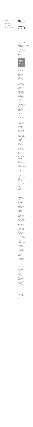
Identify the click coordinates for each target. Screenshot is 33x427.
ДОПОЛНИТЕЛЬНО (9, 27)
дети (24, 21)
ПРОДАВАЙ (8, 25)
